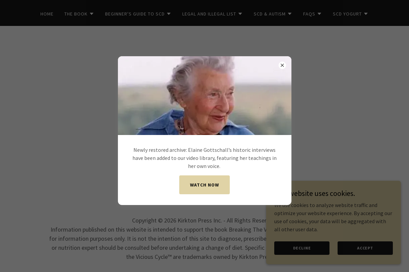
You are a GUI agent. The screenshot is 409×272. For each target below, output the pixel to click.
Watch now (204, 185)
